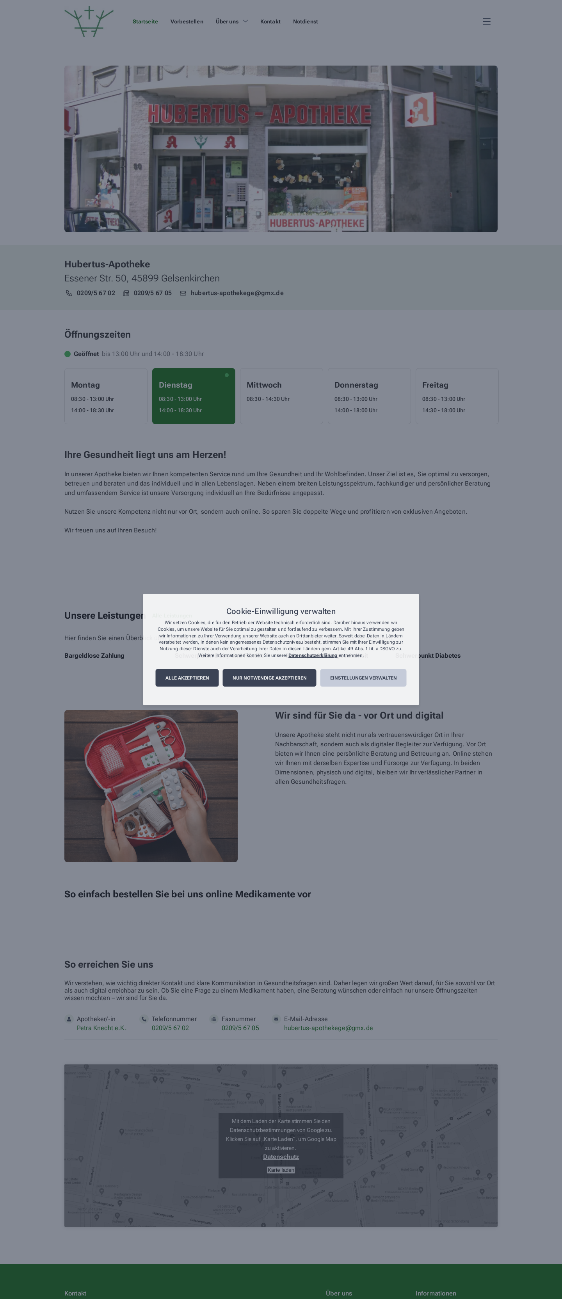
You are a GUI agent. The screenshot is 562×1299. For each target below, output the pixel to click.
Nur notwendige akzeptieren (270, 678)
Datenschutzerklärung (312, 655)
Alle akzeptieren (187, 678)
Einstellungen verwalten (363, 678)
